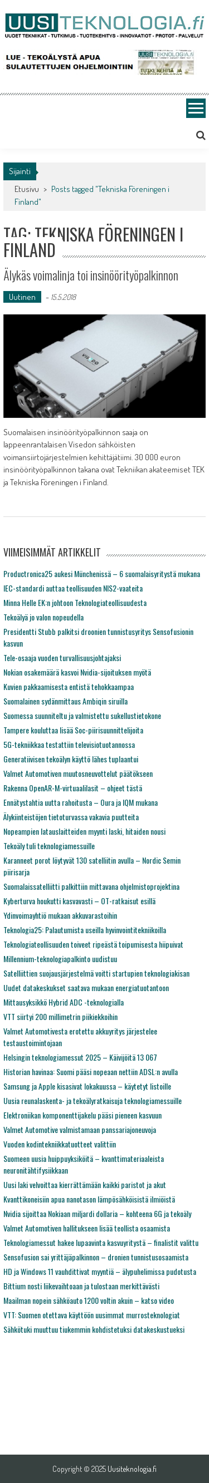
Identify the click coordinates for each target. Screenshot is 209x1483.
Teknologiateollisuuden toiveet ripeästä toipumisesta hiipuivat (93, 944)
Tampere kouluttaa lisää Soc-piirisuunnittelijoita (73, 730)
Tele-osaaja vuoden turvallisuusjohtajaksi (62, 657)
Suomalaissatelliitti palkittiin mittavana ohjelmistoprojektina (91, 886)
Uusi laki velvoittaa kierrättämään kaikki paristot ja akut (84, 1184)
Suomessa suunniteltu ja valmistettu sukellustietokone (82, 715)
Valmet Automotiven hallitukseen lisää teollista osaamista (86, 1228)
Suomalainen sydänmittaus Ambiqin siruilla (65, 701)
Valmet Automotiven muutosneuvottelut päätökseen (78, 773)
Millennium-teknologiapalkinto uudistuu (60, 958)
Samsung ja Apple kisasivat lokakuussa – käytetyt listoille (87, 1086)
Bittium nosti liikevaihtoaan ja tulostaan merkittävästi (81, 1286)
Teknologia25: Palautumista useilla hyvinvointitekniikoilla (84, 929)
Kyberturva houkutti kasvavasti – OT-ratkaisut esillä (79, 900)
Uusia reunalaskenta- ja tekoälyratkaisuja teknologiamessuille (92, 1100)
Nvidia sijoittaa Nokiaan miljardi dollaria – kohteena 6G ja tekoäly (97, 1213)
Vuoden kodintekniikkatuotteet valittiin (59, 1144)
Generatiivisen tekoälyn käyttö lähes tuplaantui (70, 759)
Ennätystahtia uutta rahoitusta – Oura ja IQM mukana (80, 802)
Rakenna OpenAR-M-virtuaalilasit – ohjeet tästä (72, 788)
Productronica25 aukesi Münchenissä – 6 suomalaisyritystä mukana (101, 573)
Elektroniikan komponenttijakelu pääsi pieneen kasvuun (82, 1115)
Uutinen (22, 297)
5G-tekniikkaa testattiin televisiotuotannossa (69, 744)
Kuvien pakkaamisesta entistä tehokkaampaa (68, 686)
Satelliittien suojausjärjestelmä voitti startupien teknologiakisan (96, 973)
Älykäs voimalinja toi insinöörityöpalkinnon (90, 275)
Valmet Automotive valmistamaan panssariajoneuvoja (79, 1129)
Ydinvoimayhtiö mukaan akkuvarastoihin (60, 915)
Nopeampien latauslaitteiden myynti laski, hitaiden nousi (84, 831)
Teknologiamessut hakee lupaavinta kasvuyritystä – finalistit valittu (100, 1242)
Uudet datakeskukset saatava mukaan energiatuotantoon (86, 987)
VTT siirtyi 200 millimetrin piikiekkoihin (60, 1016)
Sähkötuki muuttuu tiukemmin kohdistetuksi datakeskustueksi (93, 1329)
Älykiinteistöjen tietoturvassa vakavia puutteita (71, 816)
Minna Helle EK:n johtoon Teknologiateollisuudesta (75, 602)
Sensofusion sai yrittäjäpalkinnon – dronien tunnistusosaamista (95, 1257)
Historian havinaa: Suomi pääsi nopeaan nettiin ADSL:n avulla (90, 1071)
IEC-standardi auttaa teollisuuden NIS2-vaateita (73, 588)
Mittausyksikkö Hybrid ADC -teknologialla (63, 1002)
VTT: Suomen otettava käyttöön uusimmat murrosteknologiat (91, 1315)
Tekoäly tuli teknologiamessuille (49, 845)
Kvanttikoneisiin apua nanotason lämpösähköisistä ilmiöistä (89, 1199)
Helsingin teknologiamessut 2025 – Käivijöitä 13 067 (80, 1057)
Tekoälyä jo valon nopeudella (43, 617)
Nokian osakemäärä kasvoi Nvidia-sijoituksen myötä (77, 672)
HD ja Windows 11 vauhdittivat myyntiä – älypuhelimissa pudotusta (99, 1271)
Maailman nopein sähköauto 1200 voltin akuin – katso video (88, 1300)
